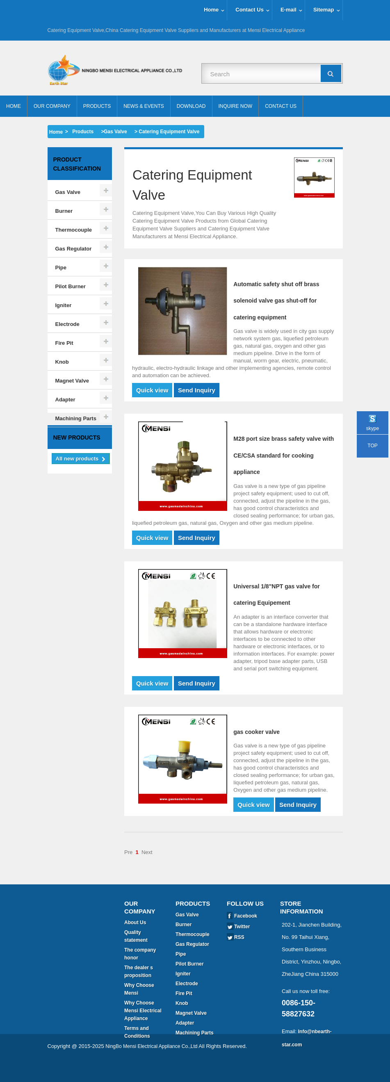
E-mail (288, 10)
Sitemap (323, 10)
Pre (128, 852)
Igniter (63, 305)
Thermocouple (73, 230)
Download (191, 106)
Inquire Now (236, 106)
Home (211, 10)
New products (76, 465)
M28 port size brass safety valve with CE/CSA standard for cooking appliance (283, 455)
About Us (135, 922)
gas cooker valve (256, 732)
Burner (64, 211)
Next (147, 852)
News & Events (143, 106)
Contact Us (249, 10)
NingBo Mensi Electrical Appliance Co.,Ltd (151, 1070)
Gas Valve (115, 131)
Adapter (65, 399)
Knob (62, 362)
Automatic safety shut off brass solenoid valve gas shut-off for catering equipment (276, 301)
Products (97, 106)
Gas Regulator (73, 249)
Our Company (52, 106)
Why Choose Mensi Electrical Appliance (143, 1010)
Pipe (60, 267)
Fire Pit (64, 343)
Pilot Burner (70, 286)
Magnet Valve (72, 381)
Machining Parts (75, 418)
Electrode (67, 324)
